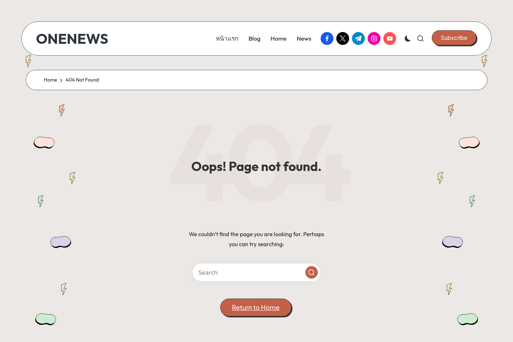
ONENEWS (72, 38)
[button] (454, 37)
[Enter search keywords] (256, 272)
